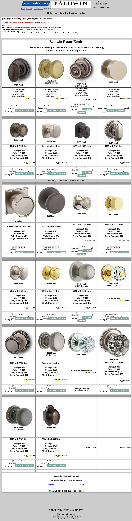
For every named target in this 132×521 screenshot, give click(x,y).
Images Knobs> (38, 9)
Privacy (82, 484)
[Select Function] (19, 106)
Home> (23, 9)
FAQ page (106, 7)
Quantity (9, 111)
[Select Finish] (19, 108)
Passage (51, 484)
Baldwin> (29, 9)
